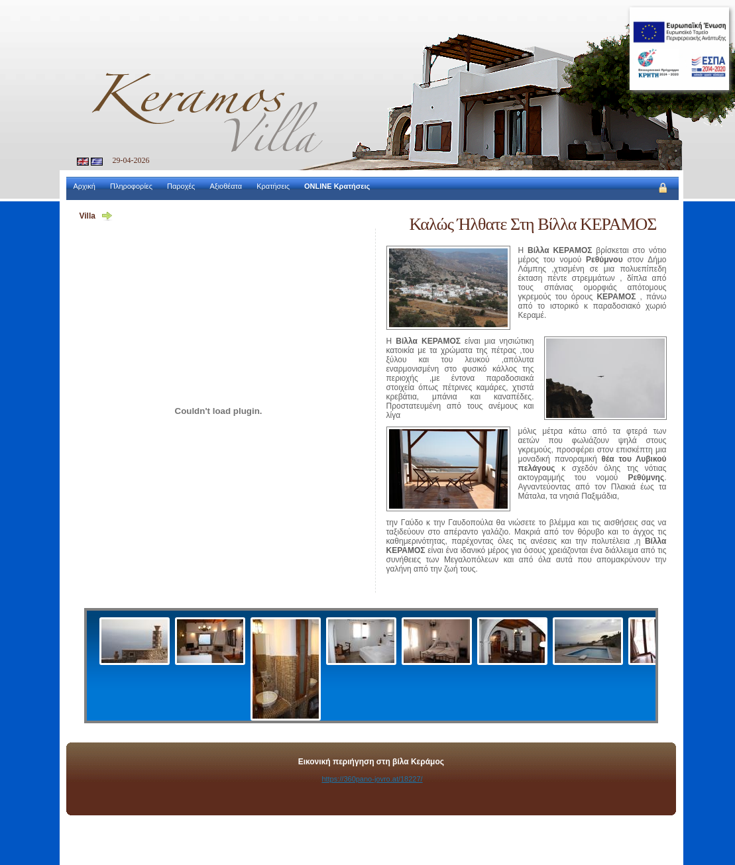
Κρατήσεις (273, 186)
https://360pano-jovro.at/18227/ (371, 779)
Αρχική (84, 186)
